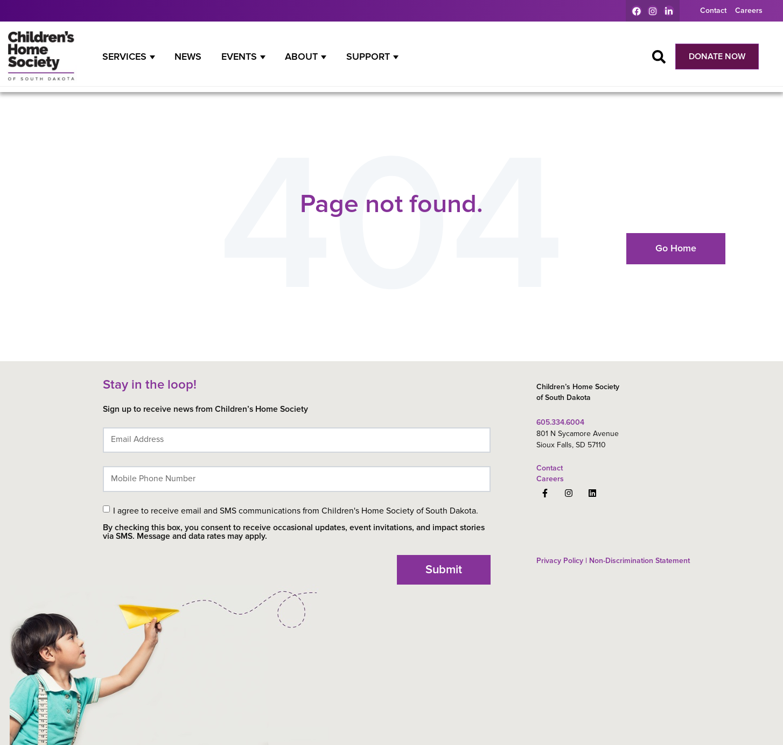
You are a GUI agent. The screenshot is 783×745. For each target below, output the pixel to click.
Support (368, 56)
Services (124, 56)
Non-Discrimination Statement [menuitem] (638, 560)
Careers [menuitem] (749, 10)
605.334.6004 (560, 422)
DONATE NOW (717, 56)
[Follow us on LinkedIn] (592, 493)
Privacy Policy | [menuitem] (561, 560)
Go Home (675, 248)
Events (239, 56)
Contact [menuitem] (713, 10)
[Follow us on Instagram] (568, 493)
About (301, 56)
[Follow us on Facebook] (545, 493)
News (187, 56)
